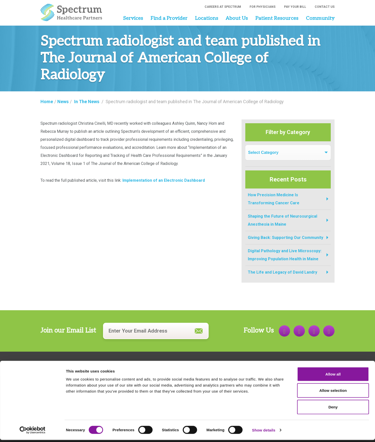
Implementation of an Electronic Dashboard (163, 180)
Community (320, 18)
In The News (86, 101)
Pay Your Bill (295, 7)
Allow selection (333, 393)
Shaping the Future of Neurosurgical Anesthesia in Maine (282, 220)
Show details (263, 432)
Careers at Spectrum (223, 7)
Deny (333, 409)
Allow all (333, 376)
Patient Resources (276, 18)
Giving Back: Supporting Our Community (285, 237)
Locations (206, 18)
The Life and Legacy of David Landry (282, 272)
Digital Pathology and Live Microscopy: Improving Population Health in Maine (284, 254)
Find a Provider (169, 18)
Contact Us (325, 7)
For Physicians (262, 7)
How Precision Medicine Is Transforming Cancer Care (273, 199)
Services (133, 18)
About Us (237, 18)
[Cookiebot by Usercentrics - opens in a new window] (33, 432)
